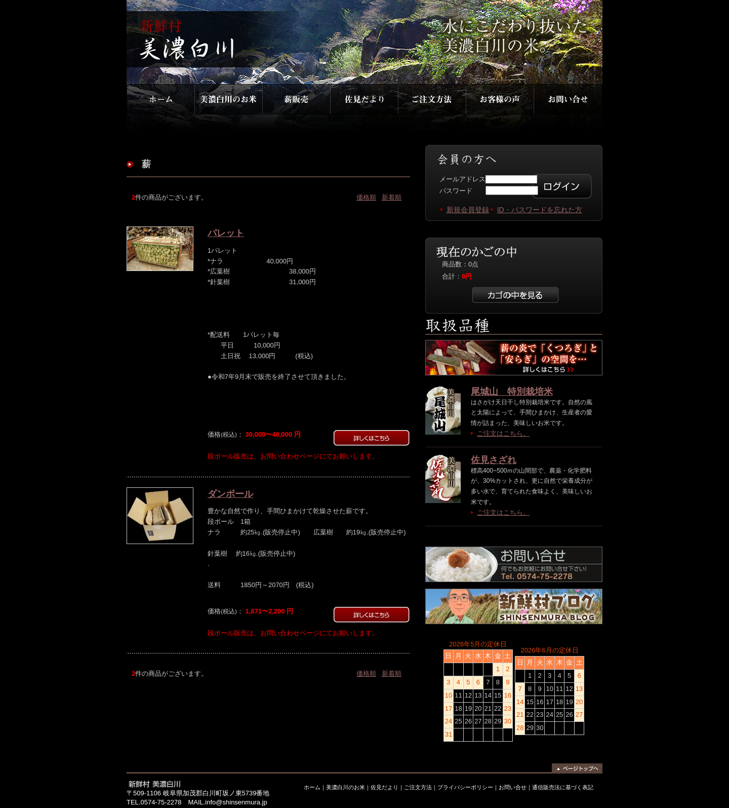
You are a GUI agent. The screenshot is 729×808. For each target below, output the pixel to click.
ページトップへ (574, 768)
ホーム (160, 97)
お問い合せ (512, 787)
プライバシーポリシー (465, 787)
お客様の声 (499, 97)
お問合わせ (566, 97)
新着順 (391, 197)
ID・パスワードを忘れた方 (539, 210)
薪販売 (296, 97)
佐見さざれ (493, 460)
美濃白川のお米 (228, 97)
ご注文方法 (432, 97)
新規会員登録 (468, 210)
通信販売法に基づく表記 (562, 787)
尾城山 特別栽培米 (512, 392)
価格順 (366, 197)
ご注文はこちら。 (503, 433)
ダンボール (230, 494)
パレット (226, 233)
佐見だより (364, 97)
